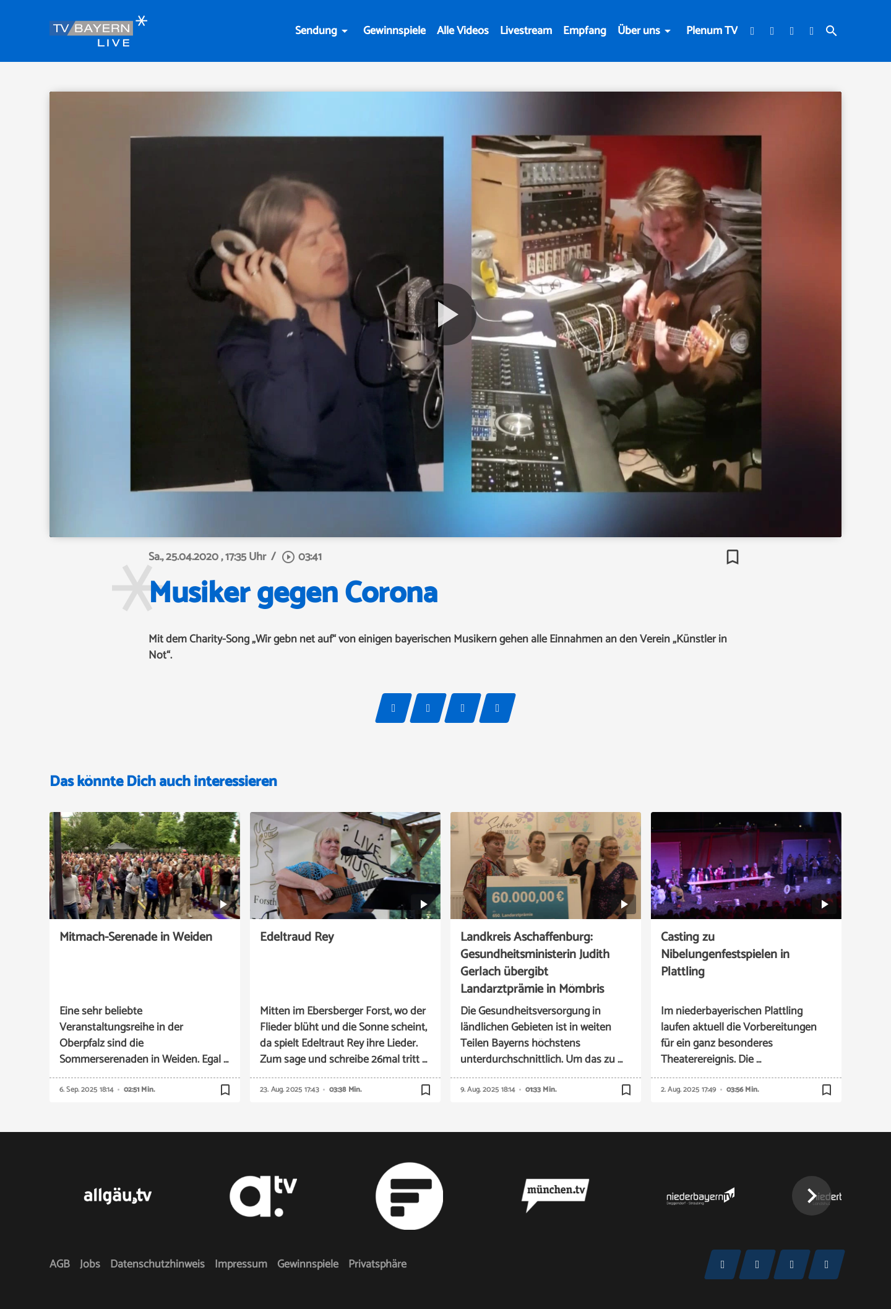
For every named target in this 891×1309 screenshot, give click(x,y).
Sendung (316, 31)
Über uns (639, 31)
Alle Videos (463, 31)
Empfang (584, 31)
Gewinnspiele (394, 31)
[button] (812, 1196)
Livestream (526, 31)
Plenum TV (712, 31)
